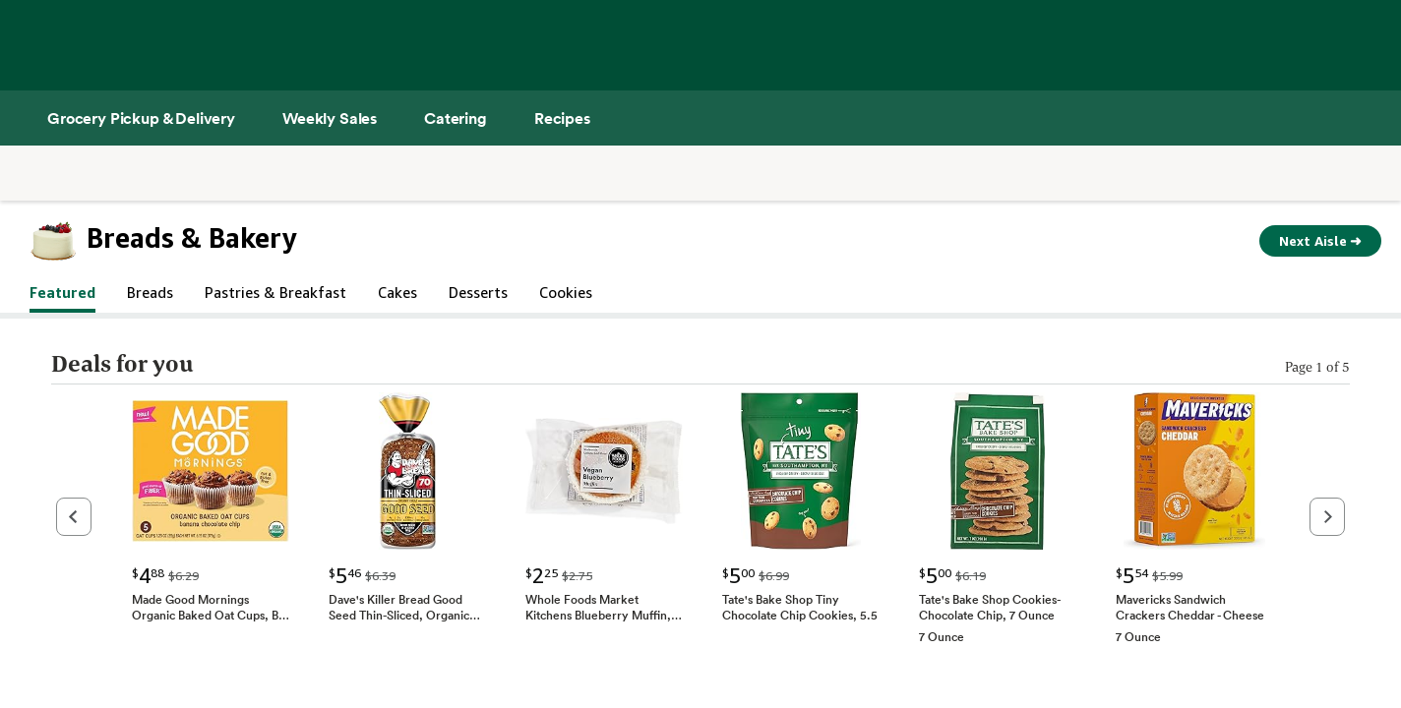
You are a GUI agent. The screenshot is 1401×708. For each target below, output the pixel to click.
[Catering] (455, 118)
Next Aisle (1320, 241)
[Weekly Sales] (329, 118)
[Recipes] (562, 118)
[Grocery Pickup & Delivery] (141, 118)
